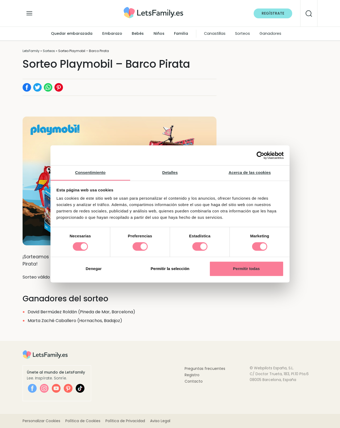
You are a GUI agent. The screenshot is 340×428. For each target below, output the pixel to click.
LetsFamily (31, 51)
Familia (181, 33)
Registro (192, 375)
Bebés (138, 33)
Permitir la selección (170, 268)
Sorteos (242, 33)
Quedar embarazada (71, 33)
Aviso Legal (160, 420)
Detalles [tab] (170, 172)
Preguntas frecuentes (205, 368)
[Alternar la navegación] (29, 12)
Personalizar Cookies (41, 420)
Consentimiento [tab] (90, 172)
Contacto (194, 381)
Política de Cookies (82, 420)
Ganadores (270, 33)
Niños (159, 33)
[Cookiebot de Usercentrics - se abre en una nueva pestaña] (260, 155)
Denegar (93, 268)
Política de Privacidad (125, 420)
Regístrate (273, 13)
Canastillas (215, 33)
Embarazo (112, 33)
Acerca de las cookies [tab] (250, 172)
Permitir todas (246, 268)
